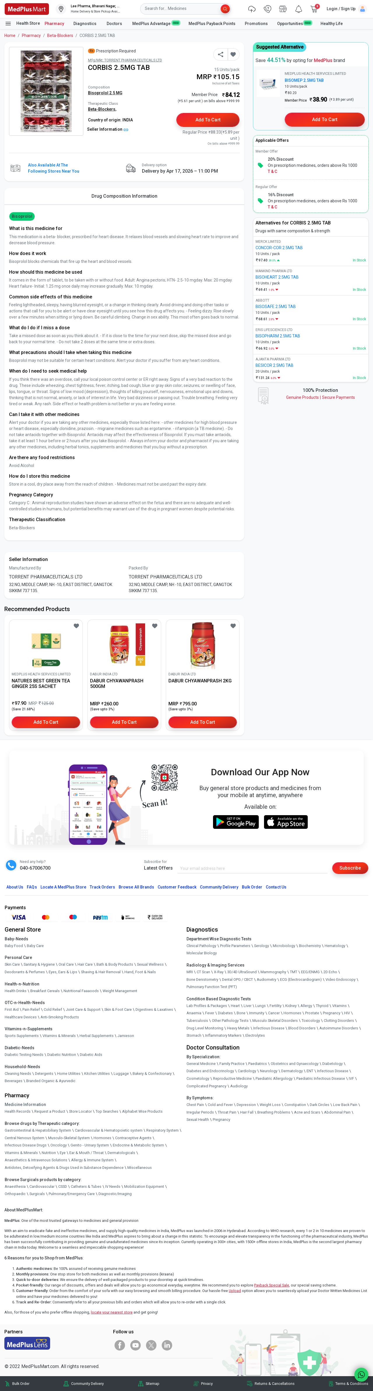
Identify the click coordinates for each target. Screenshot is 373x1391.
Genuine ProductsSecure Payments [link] (320, 397)
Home (9, 35)
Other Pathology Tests (230, 1020)
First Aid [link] (12, 1009)
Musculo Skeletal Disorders (275, 1020)
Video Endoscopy (341, 979)
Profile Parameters (235, 946)
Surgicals (37, 1194)
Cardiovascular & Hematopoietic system (108, 1130)
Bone (241, 1013)
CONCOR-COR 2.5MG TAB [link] (279, 247)
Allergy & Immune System (92, 1160)
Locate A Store (63, 887)
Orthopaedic (15, 1194)
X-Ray (219, 972)
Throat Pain (227, 1112)
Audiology (239, 1086)
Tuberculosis (197, 1020)
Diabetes (225, 1013)
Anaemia (193, 1013)
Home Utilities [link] (68, 1073)
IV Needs (112, 1186)
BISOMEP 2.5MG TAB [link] (304, 80)
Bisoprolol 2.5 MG (105, 93)
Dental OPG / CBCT (237, 979)
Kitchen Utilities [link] (97, 1073)
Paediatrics (257, 1063)
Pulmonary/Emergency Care (72, 1194)
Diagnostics (85, 23)
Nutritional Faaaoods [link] (81, 991)
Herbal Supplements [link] (97, 1035)
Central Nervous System (24, 1138)
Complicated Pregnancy (206, 1086)
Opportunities (294, 23)
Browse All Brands (136, 887)
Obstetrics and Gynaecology (295, 1063)
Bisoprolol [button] (22, 216)
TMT (293, 972)
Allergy (306, 1006)
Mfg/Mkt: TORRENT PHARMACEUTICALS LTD (125, 60)
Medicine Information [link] (25, 1104)
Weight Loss (270, 1104)
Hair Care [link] (85, 964)
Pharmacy (54, 23)
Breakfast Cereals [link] (45, 991)
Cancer (274, 1013)
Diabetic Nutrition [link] (61, 1054)
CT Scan (203, 972)
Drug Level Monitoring (204, 1028)
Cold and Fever (220, 1104)
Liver (247, 1006)
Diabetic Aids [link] (91, 1054)
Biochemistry (310, 946)
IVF (351, 1078)
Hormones (102, 1138)
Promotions (256, 23)
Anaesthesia (15, 1186)
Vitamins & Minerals (21, 1153)
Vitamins (339, 1006)
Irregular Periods (200, 1112)
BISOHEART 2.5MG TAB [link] (277, 277)
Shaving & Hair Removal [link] (101, 972)
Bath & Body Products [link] (114, 964)
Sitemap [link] (152, 1383)
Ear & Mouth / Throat (86, 1153)
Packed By (138, 568)
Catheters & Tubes (86, 1186)
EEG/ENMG (310, 972)
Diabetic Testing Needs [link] (24, 1054)
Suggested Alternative (279, 47)
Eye (63, 1153)
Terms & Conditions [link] (351, 1383)
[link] (27, 8)
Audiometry (266, 979)
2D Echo (330, 972)
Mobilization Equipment (144, 1186)
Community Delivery (219, 887)
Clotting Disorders (339, 1020)
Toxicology (311, 1020)
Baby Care (35, 946)
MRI (189, 972)
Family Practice (231, 1063)
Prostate (312, 1013)
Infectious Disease (268, 1028)
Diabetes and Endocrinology (210, 1071)
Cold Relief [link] (53, 1009)
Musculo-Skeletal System (69, 1138)
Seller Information (107, 129)
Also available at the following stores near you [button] (53, 168)
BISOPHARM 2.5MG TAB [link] (278, 336)
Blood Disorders (302, 1028)
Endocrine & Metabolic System (138, 1145)
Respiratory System (162, 1130)
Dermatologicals (121, 1153)
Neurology (268, 1071)
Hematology (335, 946)
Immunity (256, 1013)
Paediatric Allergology (274, 1078)
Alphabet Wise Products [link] (142, 1111)
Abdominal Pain (337, 1112)
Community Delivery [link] (87, 1383)
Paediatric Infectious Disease (320, 1078)
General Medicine (201, 1063)
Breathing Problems (273, 1112)
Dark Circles (319, 1104)
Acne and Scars (307, 1112)
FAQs (32, 887)
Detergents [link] (44, 1073)
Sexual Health (197, 1119)
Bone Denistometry (202, 979)
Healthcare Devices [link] (21, 1017)
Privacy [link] (207, 1383)
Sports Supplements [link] (22, 1035)
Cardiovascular (41, 1186)
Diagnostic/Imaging (115, 1194)
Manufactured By (25, 568)
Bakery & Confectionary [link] (152, 1073)
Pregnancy (331, 1013)
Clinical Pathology (201, 946)
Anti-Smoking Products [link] (60, 1017)
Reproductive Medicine (232, 1078)
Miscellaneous (139, 1167)
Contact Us (276, 887)
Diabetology (332, 1063)
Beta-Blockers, (102, 109)
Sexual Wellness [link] (150, 964)
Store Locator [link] (80, 1111)
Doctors (115, 23)
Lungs (260, 1006)
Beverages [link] (13, 1081)
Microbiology (284, 946)
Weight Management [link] (120, 991)
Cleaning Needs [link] (18, 1073)
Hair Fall (247, 1112)
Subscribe (350, 868)
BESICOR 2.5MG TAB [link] (274, 365)
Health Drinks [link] (16, 991)
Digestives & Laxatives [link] (154, 1009)
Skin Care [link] (12, 964)
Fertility (275, 1006)
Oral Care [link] (66, 964)
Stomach (193, 1035)
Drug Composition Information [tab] (124, 196)
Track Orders (102, 887)
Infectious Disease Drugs (26, 1145)
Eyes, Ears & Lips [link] (63, 972)
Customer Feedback (177, 887)
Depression (246, 1104)
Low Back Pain (345, 1104)
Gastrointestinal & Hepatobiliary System (38, 1130)
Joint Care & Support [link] (83, 1009)
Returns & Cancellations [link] (275, 1383)
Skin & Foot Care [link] (118, 1009)
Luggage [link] (121, 1073)
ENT (310, 1071)
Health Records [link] (18, 1111)
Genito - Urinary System (90, 1145)
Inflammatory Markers (223, 1035)
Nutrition (49, 1153)
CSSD (62, 1186)
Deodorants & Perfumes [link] (25, 972)
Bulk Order (252, 887)
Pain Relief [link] (31, 1009)
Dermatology (292, 1071)
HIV (347, 1013)
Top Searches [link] (107, 1111)
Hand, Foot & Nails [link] (140, 972)
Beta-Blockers (60, 35)
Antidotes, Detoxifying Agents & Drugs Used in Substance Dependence (64, 1167)
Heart (235, 1006)
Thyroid (322, 1006)
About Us (14, 887)
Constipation (295, 1104)
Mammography (273, 972)
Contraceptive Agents (133, 1138)
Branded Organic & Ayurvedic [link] (50, 1081)
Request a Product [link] (49, 1111)
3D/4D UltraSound (242, 972)
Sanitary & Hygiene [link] (39, 964)
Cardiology (247, 1071)
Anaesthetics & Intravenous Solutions (36, 1160)
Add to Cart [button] (208, 120)
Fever (209, 1013)
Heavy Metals (238, 1028)
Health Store (22, 23)
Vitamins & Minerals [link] (59, 1035)
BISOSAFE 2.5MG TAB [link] (276, 306)
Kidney (291, 1006)
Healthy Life (332, 23)
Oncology (58, 1145)
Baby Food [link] (14, 946)
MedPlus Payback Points (212, 23)
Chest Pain (195, 1104)
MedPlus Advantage (155, 23)
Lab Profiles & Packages (206, 1006)
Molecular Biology (201, 953)
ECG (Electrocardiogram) (301, 979)
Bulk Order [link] (20, 1383)
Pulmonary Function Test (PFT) (211, 987)
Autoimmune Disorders (338, 1028)
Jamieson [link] (125, 1035)
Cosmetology (197, 1078)
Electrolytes (255, 1035)
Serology (261, 946)
